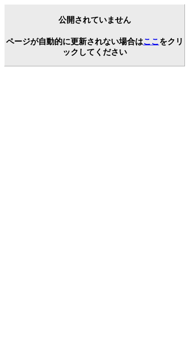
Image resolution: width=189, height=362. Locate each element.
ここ (151, 41)
